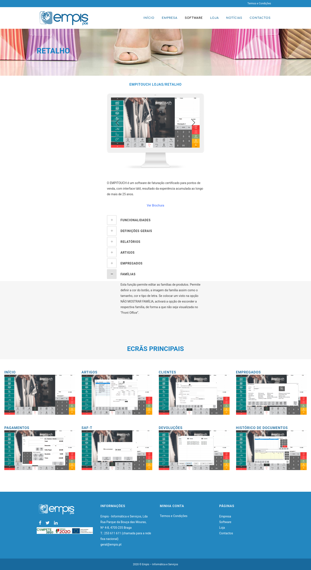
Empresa (225, 516)
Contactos (226, 533)
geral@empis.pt (111, 544)
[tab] (155, 220)
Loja (222, 527)
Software (225, 522)
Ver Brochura (155, 205)
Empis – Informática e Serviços (160, 564)
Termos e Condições (259, 3)
